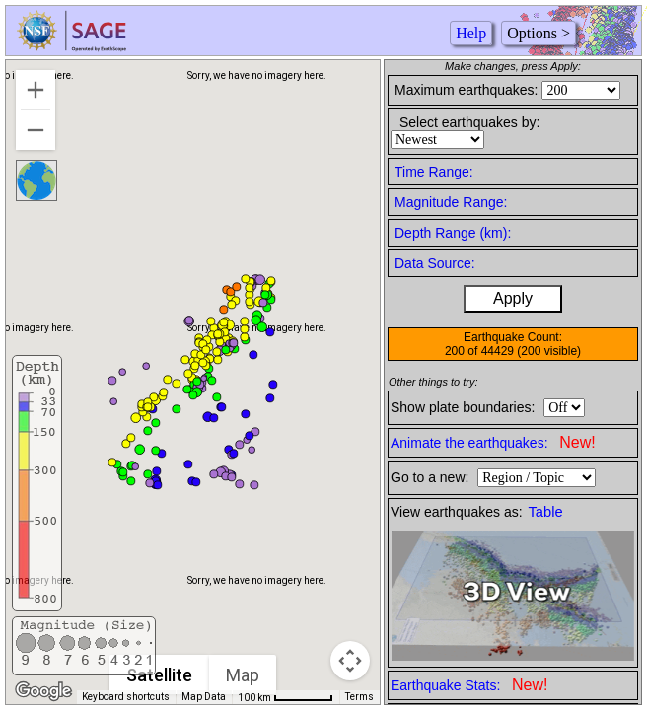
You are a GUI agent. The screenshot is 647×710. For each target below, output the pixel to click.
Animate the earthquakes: (493, 442)
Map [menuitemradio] (243, 675)
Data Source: (435, 263)
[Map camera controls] (350, 660)
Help (471, 33)
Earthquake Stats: (469, 684)
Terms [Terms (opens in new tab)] (359, 696)
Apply (513, 298)
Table (546, 512)
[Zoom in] (35, 89)
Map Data (203, 696)
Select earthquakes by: (469, 122)
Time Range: (434, 171)
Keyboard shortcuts (126, 696)
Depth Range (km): (453, 233)
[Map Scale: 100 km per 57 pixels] (285, 697)
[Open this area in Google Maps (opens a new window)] (43, 691)
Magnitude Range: (451, 202)
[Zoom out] (35, 130)
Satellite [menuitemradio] (160, 675)
